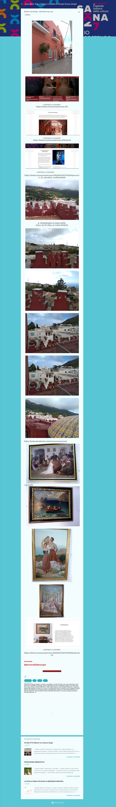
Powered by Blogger (58, 802)
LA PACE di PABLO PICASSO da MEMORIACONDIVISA (43, 781)
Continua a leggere (73, 757)
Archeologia (28, 680)
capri (34, 680)
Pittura (45, 680)
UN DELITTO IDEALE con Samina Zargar (38, 743)
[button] (79, 12)
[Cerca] (94, 4)
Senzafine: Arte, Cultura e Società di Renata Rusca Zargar (51, 4)
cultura (39, 680)
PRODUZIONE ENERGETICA (34, 762)
